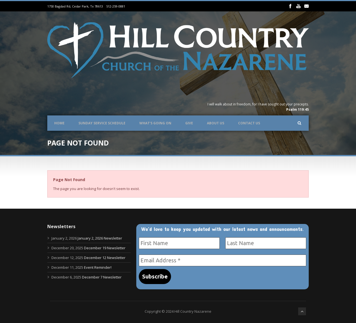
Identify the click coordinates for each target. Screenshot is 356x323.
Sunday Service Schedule (101, 123)
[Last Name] (265, 243)
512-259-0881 (115, 6)
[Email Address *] (222, 260)
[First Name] (179, 243)
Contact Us (249, 123)
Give (189, 123)
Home (59, 123)
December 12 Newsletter (104, 257)
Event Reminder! (98, 267)
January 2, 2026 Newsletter (100, 238)
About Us (215, 123)
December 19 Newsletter (104, 247)
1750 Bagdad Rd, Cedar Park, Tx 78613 (75, 6)
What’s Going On (155, 123)
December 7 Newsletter (102, 277)
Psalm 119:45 (297, 109)
